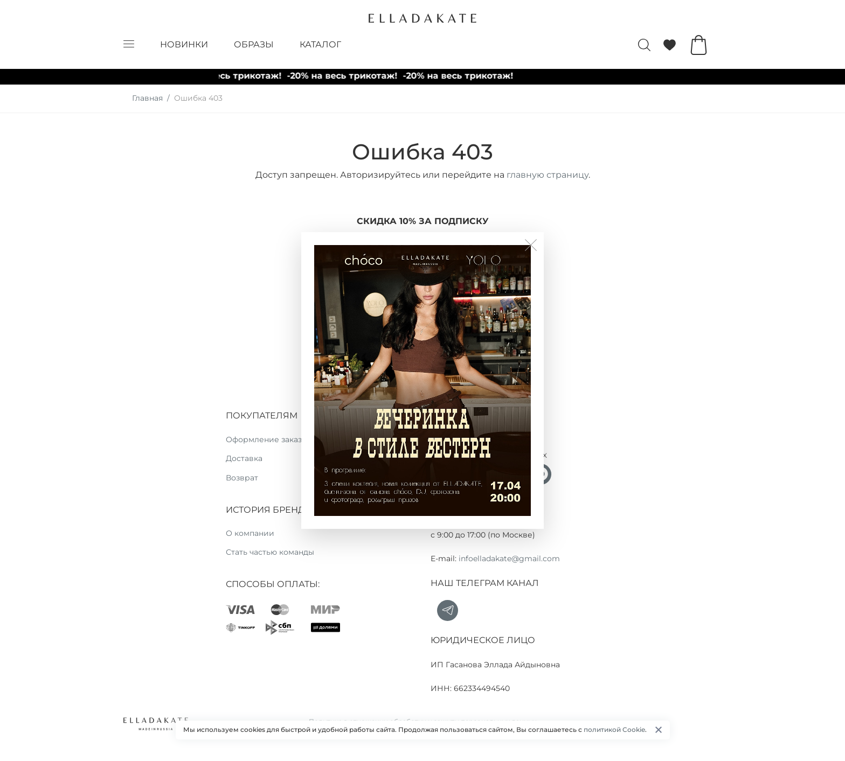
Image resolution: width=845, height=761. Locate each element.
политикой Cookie (614, 729)
